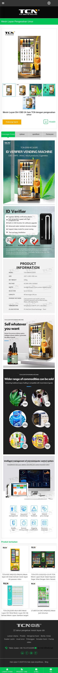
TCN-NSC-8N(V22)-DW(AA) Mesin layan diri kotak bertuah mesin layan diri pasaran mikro (15, 577)
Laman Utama (12, 636)
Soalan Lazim (9, 639)
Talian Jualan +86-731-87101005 (21, 648)
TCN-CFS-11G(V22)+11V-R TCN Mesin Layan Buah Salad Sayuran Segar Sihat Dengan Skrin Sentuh (43, 577)
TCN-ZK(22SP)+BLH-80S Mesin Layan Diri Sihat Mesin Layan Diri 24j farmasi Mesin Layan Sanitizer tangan (14, 613)
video (29, 642)
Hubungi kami (12, 122)
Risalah (52, 122)
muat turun (20, 639)
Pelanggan (30, 639)
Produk (22, 636)
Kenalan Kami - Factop (45, 639)
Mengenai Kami (33, 636)
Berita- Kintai (46, 636)
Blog (46, 662)
